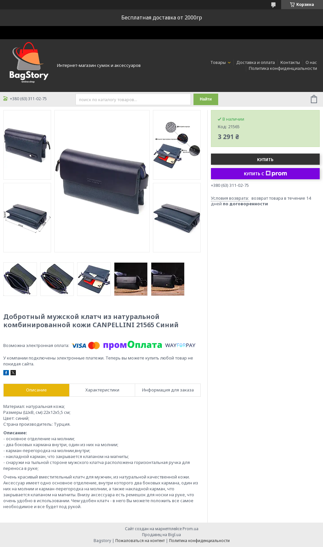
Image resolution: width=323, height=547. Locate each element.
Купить (265, 159)
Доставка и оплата (255, 62)
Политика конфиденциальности (283, 68)
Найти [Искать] (206, 99)
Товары (218, 62)
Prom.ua (190, 529)
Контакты (290, 62)
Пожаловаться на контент (140, 540)
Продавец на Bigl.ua (161, 534)
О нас (311, 62)
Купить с (265, 174)
